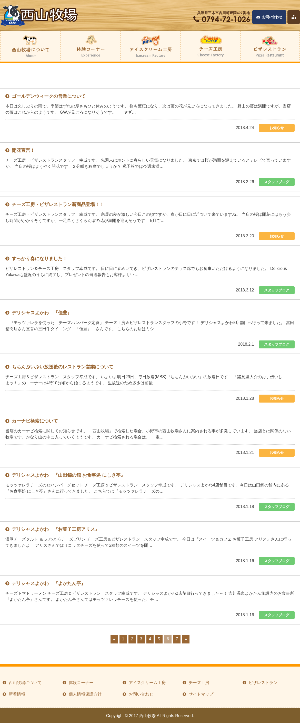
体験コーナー (81, 682)
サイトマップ (201, 694)
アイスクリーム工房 (147, 682)
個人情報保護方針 (85, 694)
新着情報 (17, 694)
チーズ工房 (199, 682)
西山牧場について (25, 682)
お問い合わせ (269, 17)
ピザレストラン (263, 682)
